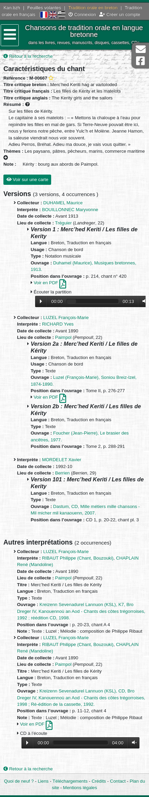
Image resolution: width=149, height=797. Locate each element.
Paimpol (63, 337)
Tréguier (63, 222)
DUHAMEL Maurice (63, 202)
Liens (43, 781)
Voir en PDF (50, 282)
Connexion (82, 14)
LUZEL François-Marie (66, 317)
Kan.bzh (11, 7)
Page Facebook (140, 61)
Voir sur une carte (27, 179)
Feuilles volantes (44, 7)
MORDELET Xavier (61, 459)
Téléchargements (70, 781)
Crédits (99, 781)
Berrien (62, 473)
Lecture (41, 301)
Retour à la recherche (28, 56)
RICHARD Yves (58, 324)
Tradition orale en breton (92, 7)
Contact (118, 781)
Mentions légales (80, 787)
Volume (143, 301)
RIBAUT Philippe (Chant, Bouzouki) (78, 558)
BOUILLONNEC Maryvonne (70, 209)
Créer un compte (119, 14)
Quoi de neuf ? (19, 781)
